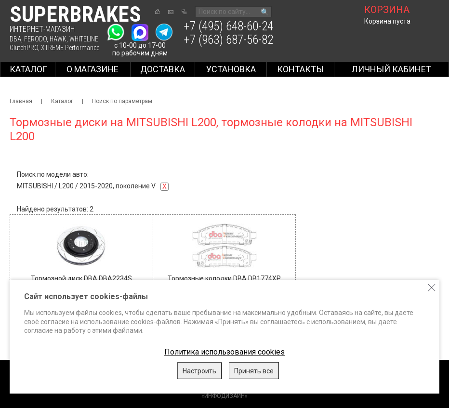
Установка (231, 69)
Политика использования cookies (224, 351)
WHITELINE (83, 39)
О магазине (92, 69)
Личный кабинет (391, 69)
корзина (386, 9)
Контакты (300, 69)
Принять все (254, 371)
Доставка (162, 69)
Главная (21, 101)
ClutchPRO (24, 48)
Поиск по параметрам (122, 101)
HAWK (58, 39)
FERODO (35, 39)
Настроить (199, 371)
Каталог (28, 69)
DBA (15, 39)
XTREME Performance (70, 48)
